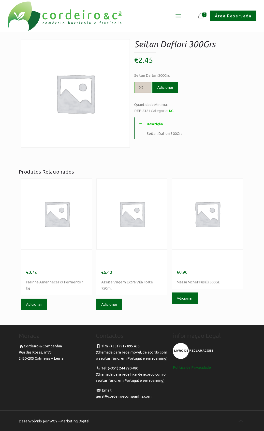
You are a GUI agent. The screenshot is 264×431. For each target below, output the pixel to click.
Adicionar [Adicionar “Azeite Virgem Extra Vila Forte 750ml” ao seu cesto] (109, 304)
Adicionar (165, 87)
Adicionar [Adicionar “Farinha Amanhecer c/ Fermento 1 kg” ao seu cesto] (34, 304)
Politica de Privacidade (192, 367)
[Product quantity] (142, 87)
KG (171, 111)
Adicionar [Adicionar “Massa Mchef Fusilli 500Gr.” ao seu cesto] (185, 298)
